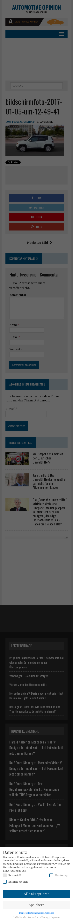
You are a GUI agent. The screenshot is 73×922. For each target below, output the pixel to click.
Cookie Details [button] (19, 917)
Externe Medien (15, 881)
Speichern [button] (36, 905)
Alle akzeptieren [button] (36, 894)
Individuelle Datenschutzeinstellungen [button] (36, 913)
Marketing (58, 875)
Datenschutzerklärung (38, 917)
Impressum (56, 917)
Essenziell (12, 875)
